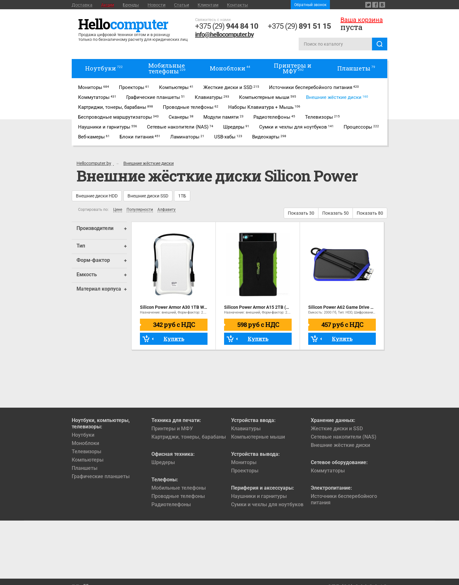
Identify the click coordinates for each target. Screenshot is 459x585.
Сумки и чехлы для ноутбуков (267, 504)
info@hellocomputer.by (224, 34)
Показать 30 (301, 213)
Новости (156, 4)
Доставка (82, 4)
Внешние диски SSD (147, 195)
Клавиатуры (246, 429)
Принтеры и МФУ (172, 429)
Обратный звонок (310, 5)
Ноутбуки (83, 435)
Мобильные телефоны (178, 488)
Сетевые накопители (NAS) (343, 437)
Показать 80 (370, 213)
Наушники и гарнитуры (259, 496)
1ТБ (182, 195)
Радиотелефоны (171, 504)
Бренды (131, 4)
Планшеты (85, 468)
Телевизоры (86, 451)
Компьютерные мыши (258, 437)
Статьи (181, 4)
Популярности (140, 210)
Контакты (237, 4)
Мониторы (244, 462)
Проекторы (245, 471)
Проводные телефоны (178, 496)
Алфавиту (166, 210)
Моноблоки (85, 443)
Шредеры (163, 462)
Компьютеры (88, 460)
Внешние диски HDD (97, 195)
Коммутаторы (328, 471)
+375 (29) (226, 26)
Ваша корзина (361, 20)
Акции (107, 4)
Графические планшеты (101, 476)
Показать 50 (335, 213)
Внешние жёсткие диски (340, 445)
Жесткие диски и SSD (337, 429)
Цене (117, 210)
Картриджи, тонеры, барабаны (188, 437)
